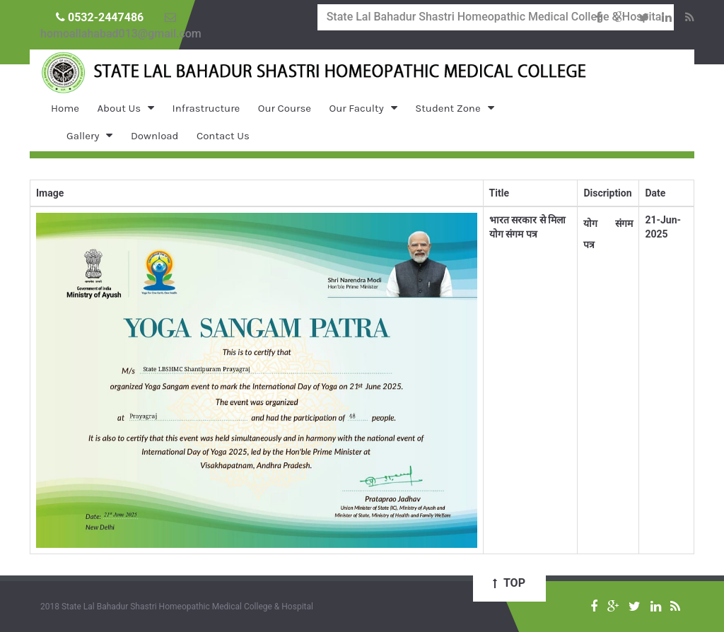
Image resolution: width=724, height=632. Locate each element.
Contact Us (223, 135)
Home (65, 108)
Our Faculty (356, 108)
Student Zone (447, 108)
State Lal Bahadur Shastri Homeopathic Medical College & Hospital (496, 16)
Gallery (82, 135)
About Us (119, 108)
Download (155, 135)
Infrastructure (206, 108)
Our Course (284, 108)
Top (509, 583)
